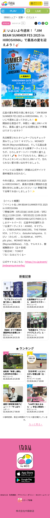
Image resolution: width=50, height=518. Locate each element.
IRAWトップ (9, 17)
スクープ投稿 (27, 500)
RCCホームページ (42, 495)
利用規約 (12, 495)
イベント (30, 17)
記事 (21, 17)
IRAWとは (4, 495)
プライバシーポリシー (26, 495)
